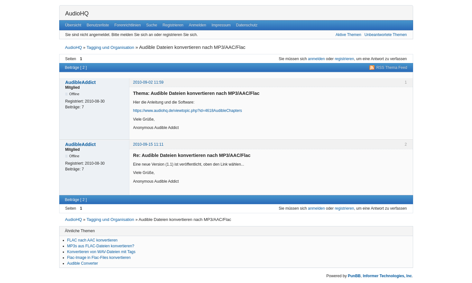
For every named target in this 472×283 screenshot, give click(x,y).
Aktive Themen (348, 34)
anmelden (316, 59)
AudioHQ (77, 13)
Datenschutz (247, 25)
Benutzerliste (98, 25)
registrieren (344, 59)
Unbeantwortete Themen (386, 34)
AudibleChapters (227, 110)
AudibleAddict (80, 82)
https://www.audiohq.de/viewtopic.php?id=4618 (173, 110)
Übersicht (73, 25)
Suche (151, 25)
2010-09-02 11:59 (148, 82)
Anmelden (197, 25)
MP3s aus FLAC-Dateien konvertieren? (100, 246)
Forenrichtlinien (128, 25)
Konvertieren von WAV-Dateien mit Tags (101, 252)
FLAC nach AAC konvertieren (92, 240)
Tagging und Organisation (110, 47)
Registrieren (172, 25)
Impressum (220, 25)
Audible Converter (82, 263)
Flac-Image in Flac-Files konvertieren (99, 257)
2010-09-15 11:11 (148, 144)
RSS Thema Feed (391, 67)
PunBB (354, 276)
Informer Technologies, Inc (387, 276)
